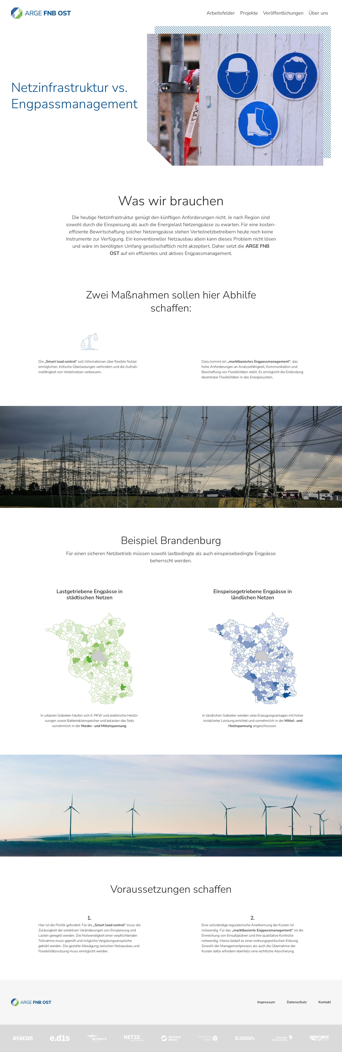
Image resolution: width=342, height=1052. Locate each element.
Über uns (318, 13)
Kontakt (324, 1002)
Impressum (266, 1002)
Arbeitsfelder (221, 13)
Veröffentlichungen (283, 13)
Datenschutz (297, 1002)
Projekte (249, 13)
